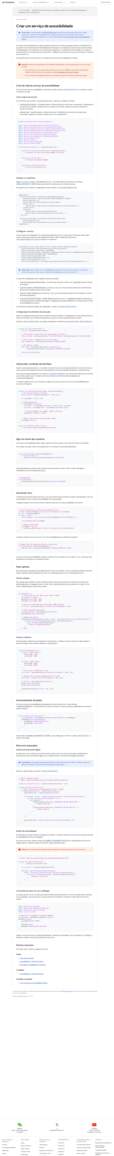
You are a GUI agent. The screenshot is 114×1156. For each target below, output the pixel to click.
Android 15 (61, 1143)
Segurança (5, 1150)
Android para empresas (9, 1147)
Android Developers (21, 19)
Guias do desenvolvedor (84, 1147)
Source (4, 1153)
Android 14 (61, 1146)
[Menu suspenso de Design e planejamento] (49, 2)
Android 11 (61, 1154)
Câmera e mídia (25, 1151)
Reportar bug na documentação (100, 1146)
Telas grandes (43, 1144)
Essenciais (22, 2)
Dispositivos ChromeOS (46, 1150)
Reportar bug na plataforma (103, 1143)
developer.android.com (50, 32)
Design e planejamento (40, 2)
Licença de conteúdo (67, 991)
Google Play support (101, 1150)
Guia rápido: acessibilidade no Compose (33, 965)
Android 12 (61, 1151)
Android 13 (61, 1148)
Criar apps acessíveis (27, 958)
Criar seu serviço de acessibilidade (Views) (33, 983)
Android (4, 1144)
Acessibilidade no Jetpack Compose (68, 72)
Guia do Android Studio (83, 1144)
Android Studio (105, 2)
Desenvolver (59, 2)
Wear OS (42, 1147)
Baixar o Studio (81, 1153)
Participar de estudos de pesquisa (102, 1153)
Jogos (22, 1143)
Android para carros (45, 1153)
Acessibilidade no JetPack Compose (31, 961)
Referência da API (82, 1150)
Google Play (73, 2)
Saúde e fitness (25, 1148)
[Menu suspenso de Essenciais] (28, 2)
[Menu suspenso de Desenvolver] (65, 2)
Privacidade (24, 1154)
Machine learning (26, 1146)
